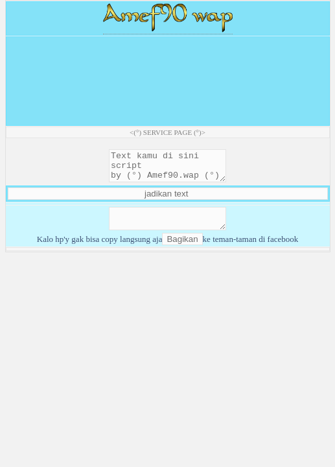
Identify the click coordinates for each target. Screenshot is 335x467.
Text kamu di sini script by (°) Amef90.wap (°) (167, 168)
